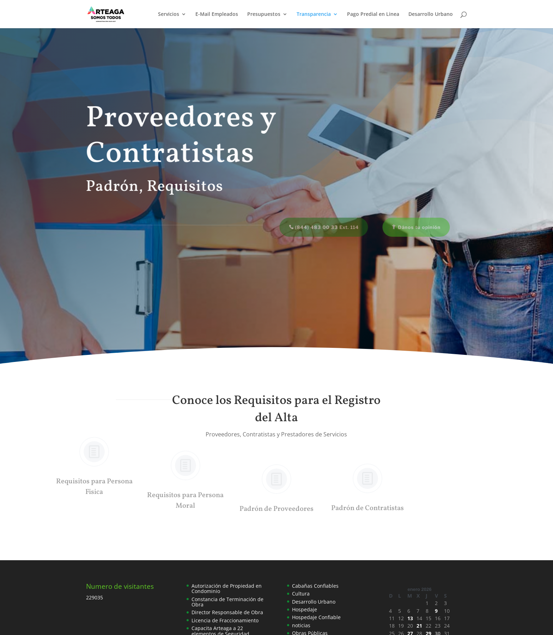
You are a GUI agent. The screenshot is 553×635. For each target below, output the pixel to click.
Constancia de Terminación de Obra (227, 602)
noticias (301, 625)
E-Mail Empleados (216, 14)
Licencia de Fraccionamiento (225, 620)
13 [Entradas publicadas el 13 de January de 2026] (410, 618)
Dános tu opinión (414, 227)
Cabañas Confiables (315, 585)
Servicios (168, 14)
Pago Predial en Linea (373, 14)
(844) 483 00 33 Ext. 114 (322, 227)
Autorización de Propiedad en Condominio (227, 588)
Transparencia (314, 14)
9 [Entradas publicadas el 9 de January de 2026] (436, 610)
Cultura (301, 593)
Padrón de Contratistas (367, 508)
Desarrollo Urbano (430, 14)
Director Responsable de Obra (227, 612)
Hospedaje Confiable (316, 617)
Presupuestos (263, 14)
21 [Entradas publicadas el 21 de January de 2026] (419, 625)
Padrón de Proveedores (276, 500)
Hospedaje (304, 609)
